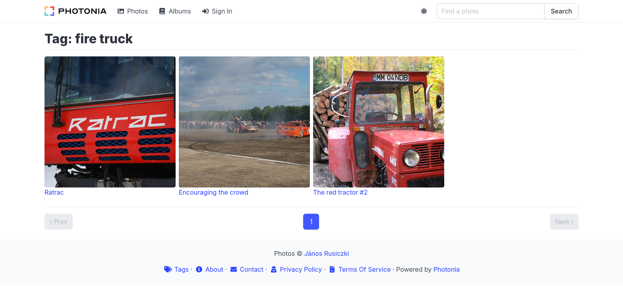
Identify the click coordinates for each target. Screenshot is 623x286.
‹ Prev (59, 222)
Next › (564, 222)
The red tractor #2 (378, 126)
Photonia (446, 269)
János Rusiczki (326, 253)
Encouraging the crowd (244, 126)
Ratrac (110, 126)
